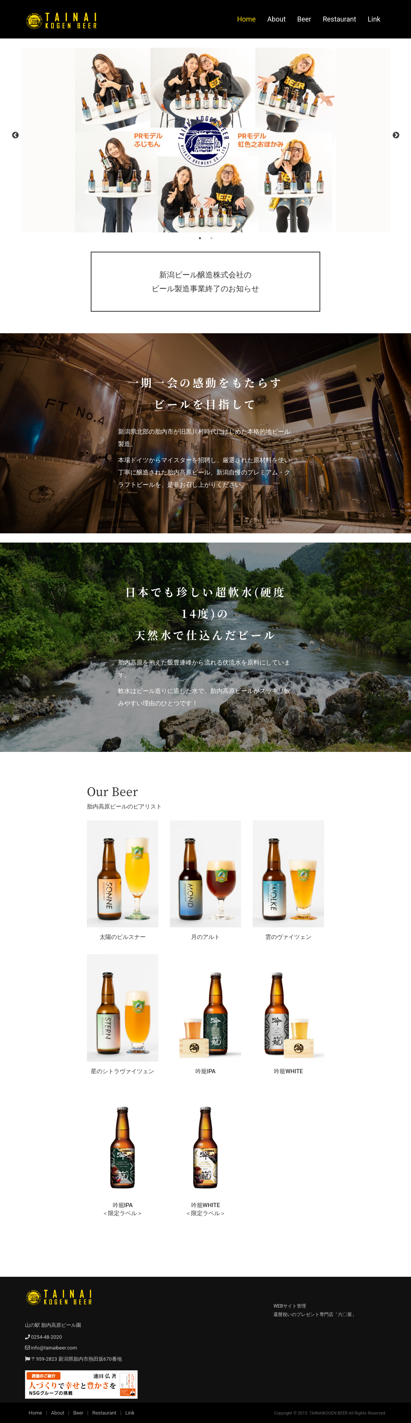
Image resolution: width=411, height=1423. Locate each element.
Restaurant (339, 19)
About (276, 19)
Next (396, 135)
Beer (304, 19)
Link (374, 19)
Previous (15, 135)
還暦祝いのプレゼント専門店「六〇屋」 (314, 1314)
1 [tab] (200, 238)
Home (246, 19)
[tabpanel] (205, 140)
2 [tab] (211, 238)
